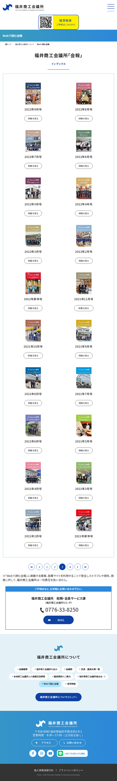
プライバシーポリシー (71, 770)
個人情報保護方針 (44, 770)
